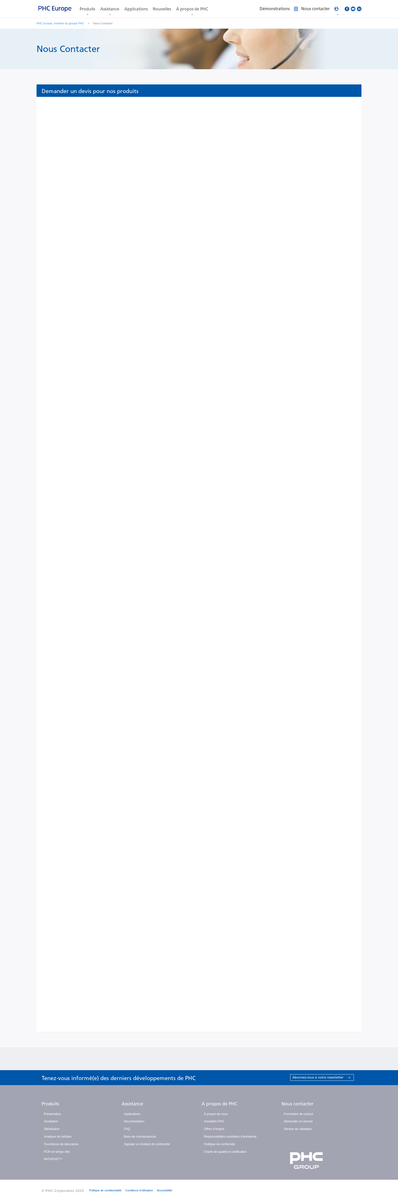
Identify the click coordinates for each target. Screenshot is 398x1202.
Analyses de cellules (58, 1136)
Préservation (52, 1114)
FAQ (127, 1129)
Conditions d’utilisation (139, 1190)
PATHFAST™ (53, 1159)
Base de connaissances (140, 1136)
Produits (87, 9)
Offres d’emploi (214, 1129)
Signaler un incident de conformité (147, 1144)
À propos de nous (216, 1114)
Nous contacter (297, 1104)
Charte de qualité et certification (225, 1152)
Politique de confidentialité (105, 1190)
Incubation (51, 1121)
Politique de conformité (219, 1144)
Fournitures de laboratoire (61, 1144)
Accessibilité (164, 1190)
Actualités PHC (214, 1121)
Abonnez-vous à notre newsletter (321, 1077)
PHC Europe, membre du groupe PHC (60, 23)
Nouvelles (162, 9)
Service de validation (298, 1129)
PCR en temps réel (57, 1152)
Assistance (109, 9)
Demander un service (298, 1121)
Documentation (134, 1121)
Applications (136, 9)
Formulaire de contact (298, 1114)
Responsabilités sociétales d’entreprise (230, 1136)
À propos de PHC (192, 9)
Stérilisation (52, 1129)
